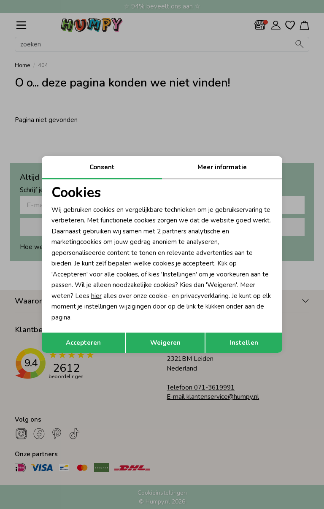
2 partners (171, 231)
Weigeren (165, 342)
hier (96, 296)
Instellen (244, 342)
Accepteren (83, 342)
